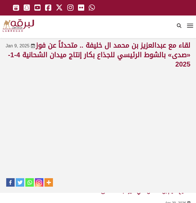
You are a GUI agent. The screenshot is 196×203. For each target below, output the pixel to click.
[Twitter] (20, 182)
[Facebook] (10, 182)
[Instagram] (39, 182)
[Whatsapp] (29, 182)
